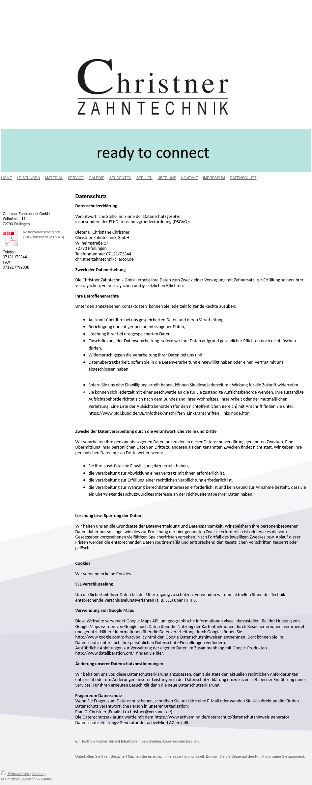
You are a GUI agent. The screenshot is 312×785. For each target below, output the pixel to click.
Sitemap (38, 774)
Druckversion (15, 774)
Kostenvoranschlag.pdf (41, 232)
